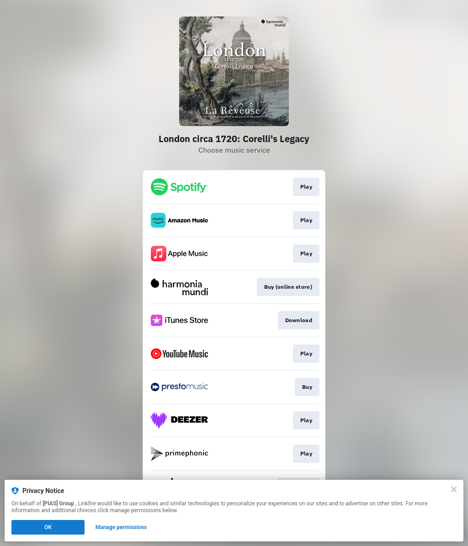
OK (48, 527)
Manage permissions (121, 527)
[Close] (454, 489)
